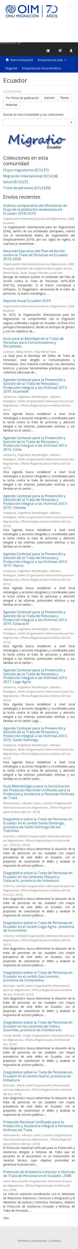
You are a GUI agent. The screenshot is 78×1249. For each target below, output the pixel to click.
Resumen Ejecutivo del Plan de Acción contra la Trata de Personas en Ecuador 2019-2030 (35, 254)
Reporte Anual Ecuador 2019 (27, 300)
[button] (60, 50)
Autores (49, 98)
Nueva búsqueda (21, 60)
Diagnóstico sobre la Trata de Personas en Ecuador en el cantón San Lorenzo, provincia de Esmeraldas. (37, 976)
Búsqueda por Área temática (41, 68)
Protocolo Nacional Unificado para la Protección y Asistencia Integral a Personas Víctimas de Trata (38, 1125)
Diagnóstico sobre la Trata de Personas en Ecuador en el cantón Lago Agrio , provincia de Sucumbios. (38, 926)
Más (6, 1218)
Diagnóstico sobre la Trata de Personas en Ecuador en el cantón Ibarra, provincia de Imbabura (37, 1076)
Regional (11, 68)
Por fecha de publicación (22, 98)
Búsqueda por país (52, 60)
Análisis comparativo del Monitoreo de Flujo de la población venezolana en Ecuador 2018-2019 (35, 209)
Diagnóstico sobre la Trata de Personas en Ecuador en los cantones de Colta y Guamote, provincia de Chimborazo (37, 1026)
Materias (11, 105)
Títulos (64, 98)
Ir (71, 122)
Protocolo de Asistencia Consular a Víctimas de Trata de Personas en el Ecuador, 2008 (39, 1173)
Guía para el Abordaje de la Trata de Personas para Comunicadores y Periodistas (33, 342)
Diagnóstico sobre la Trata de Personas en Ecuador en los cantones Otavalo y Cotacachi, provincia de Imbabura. (37, 876)
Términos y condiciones (32, 1241)
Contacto (55, 1241)
